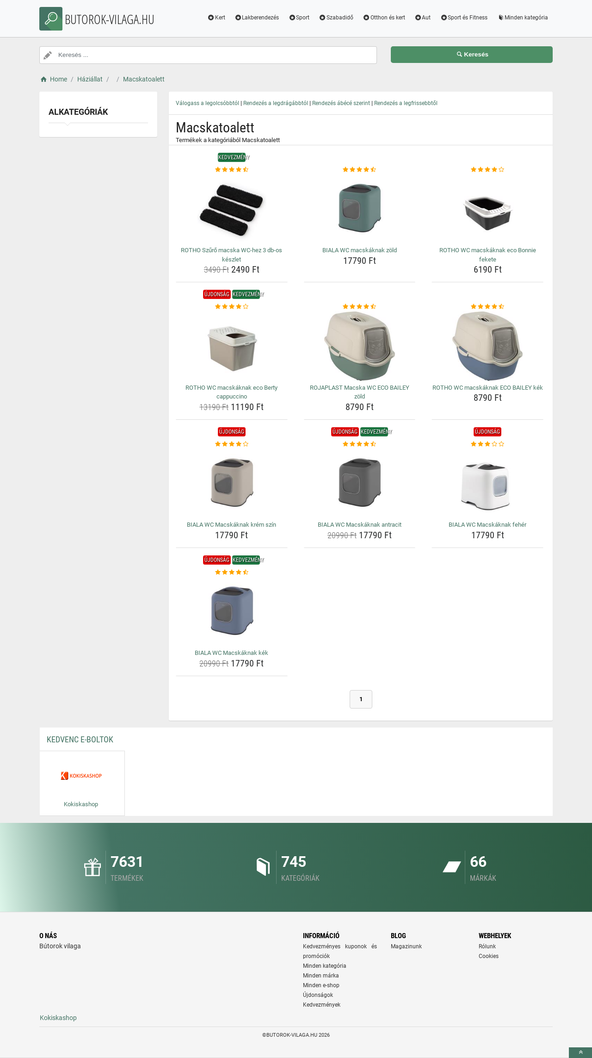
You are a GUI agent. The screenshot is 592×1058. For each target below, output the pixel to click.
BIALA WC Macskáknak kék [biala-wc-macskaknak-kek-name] (231, 652)
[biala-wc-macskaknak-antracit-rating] (359, 444)
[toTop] (580, 1052)
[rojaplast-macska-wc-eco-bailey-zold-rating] (359, 306)
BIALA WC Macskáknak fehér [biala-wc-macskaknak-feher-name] (487, 524)
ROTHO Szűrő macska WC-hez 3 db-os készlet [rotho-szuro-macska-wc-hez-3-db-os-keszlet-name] (231, 255)
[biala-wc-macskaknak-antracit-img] (359, 483)
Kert (216, 17)
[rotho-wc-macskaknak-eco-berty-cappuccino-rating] (231, 306)
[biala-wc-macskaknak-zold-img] (359, 208)
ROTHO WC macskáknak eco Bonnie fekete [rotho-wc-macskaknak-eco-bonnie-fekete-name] (487, 255)
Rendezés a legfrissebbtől (406, 103)
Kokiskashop (58, 1017)
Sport (298, 17)
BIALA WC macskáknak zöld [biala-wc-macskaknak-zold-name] (359, 250)
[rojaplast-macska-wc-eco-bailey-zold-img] (359, 346)
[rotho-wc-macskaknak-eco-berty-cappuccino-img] (231, 346)
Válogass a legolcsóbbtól (207, 103)
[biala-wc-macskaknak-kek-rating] (231, 572)
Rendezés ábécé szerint (341, 103)
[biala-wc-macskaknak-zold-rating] (359, 169)
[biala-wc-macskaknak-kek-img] (231, 611)
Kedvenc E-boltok (80, 739)
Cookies (489, 956)
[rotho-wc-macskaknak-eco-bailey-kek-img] (487, 346)
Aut (422, 17)
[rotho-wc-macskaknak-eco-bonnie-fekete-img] (487, 208)
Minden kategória (522, 17)
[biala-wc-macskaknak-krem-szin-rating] (231, 444)
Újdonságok (318, 995)
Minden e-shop (321, 985)
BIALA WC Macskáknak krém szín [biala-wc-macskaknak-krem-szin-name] (231, 524)
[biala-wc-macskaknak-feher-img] (487, 483)
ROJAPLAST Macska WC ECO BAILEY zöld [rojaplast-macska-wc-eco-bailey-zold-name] (359, 392)
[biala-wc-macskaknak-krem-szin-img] (231, 483)
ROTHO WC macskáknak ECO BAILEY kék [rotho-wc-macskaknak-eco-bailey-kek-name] (487, 387)
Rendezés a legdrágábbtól (275, 103)
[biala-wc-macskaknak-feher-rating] (487, 444)
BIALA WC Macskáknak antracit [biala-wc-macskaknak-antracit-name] (359, 524)
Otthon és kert (384, 17)
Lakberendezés (256, 17)
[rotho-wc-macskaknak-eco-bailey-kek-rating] (487, 306)
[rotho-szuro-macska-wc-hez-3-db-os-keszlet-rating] (231, 169)
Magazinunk (406, 946)
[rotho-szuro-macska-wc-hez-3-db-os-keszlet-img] (231, 208)
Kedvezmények (321, 1005)
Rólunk (487, 946)
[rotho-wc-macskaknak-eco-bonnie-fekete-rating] (487, 169)
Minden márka (321, 975)
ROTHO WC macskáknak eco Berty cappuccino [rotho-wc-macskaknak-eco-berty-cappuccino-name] (231, 392)
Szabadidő (336, 17)
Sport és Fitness (463, 17)
